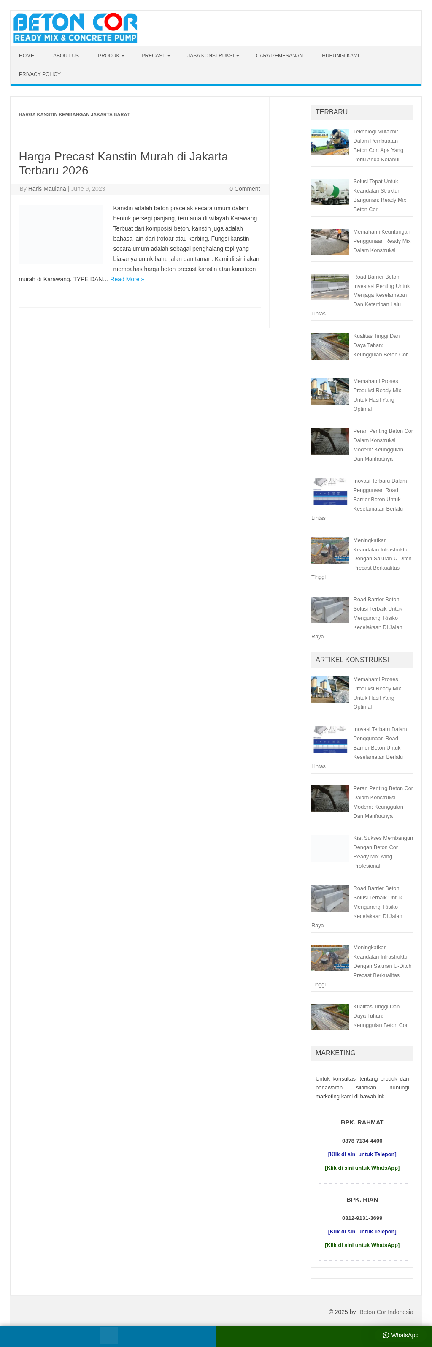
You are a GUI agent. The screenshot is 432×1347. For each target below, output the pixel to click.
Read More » (127, 279)
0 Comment (245, 188)
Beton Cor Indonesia (386, 1312)
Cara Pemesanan (279, 56)
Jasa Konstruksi (210, 56)
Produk (108, 56)
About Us (66, 56)
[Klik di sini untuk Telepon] (362, 1154)
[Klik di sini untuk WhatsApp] (362, 1168)
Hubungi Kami (340, 56)
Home (26, 56)
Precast (153, 56)
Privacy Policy (40, 74)
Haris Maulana (47, 188)
